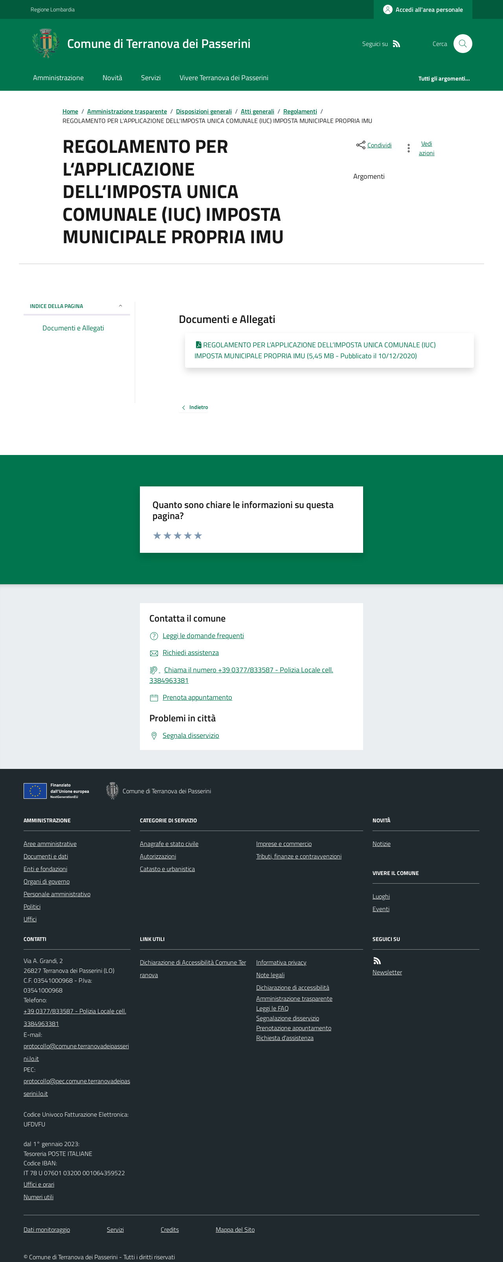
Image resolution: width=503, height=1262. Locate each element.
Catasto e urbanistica (167, 868)
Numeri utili (38, 1196)
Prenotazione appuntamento (293, 1028)
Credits (170, 1229)
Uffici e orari (39, 1184)
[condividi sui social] (373, 145)
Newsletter (387, 972)
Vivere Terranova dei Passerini (224, 77)
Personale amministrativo (57, 894)
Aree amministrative (50, 843)
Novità (112, 77)
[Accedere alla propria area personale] (423, 9)
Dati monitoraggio (47, 1229)
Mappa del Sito (235, 1229)
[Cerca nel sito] (459, 43)
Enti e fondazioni (45, 868)
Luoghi (381, 896)
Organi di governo (47, 881)
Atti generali (257, 111)
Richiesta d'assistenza (285, 1037)
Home (70, 111)
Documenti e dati (46, 856)
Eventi (381, 908)
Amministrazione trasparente (127, 111)
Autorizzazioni (158, 856)
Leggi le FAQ (272, 1008)
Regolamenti (300, 111)
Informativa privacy (281, 962)
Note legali (270, 975)
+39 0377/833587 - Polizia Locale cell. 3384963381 (75, 1017)
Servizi (151, 77)
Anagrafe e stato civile (169, 843)
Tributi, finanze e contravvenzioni (298, 856)
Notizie (382, 843)
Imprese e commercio (284, 843)
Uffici (30, 919)
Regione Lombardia (53, 9)
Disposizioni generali (204, 111)
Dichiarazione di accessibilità (292, 987)
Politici (32, 906)
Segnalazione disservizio (287, 1018)
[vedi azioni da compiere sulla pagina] (421, 148)
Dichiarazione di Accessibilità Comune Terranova (193, 969)
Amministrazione (58, 77)
